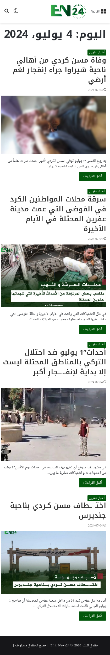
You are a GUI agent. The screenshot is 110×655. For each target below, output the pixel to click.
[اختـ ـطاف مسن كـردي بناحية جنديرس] (53, 562)
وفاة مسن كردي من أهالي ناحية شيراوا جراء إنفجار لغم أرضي (59, 70)
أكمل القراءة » (92, 176)
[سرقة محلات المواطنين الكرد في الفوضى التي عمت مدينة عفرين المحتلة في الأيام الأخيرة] (53, 275)
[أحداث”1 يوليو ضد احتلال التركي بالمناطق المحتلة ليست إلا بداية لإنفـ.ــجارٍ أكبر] (53, 424)
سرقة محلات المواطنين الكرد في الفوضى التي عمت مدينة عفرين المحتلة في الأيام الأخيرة (58, 213)
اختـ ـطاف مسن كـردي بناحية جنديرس (58, 510)
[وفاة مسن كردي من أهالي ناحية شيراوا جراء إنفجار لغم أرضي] (53, 125)
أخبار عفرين (96, 52)
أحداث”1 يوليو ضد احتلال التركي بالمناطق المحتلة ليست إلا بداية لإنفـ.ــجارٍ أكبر (54, 362)
